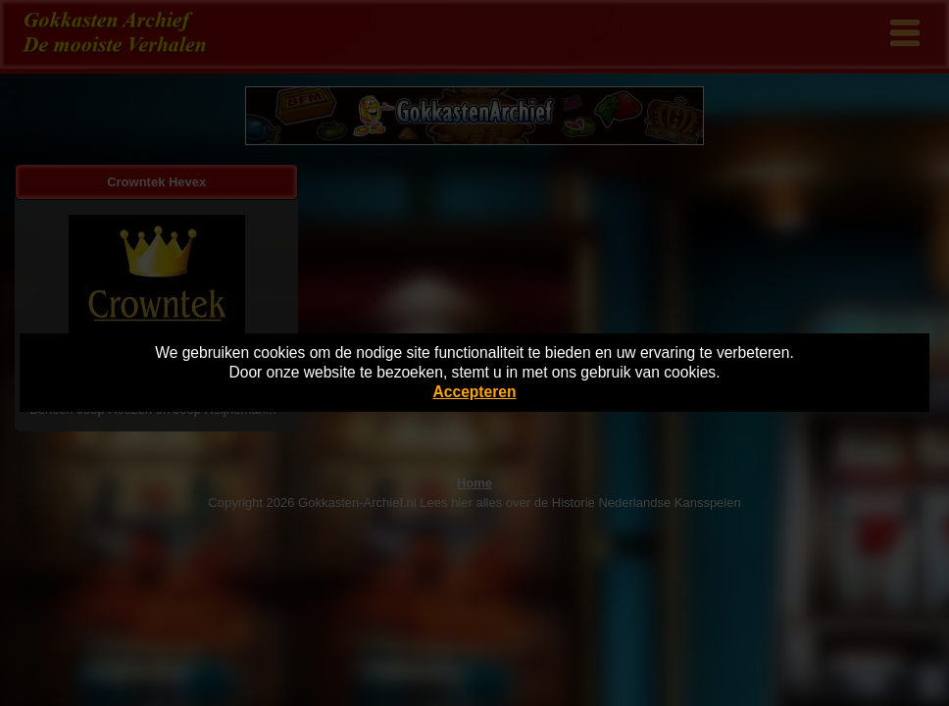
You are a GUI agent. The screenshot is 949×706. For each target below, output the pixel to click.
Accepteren (475, 391)
